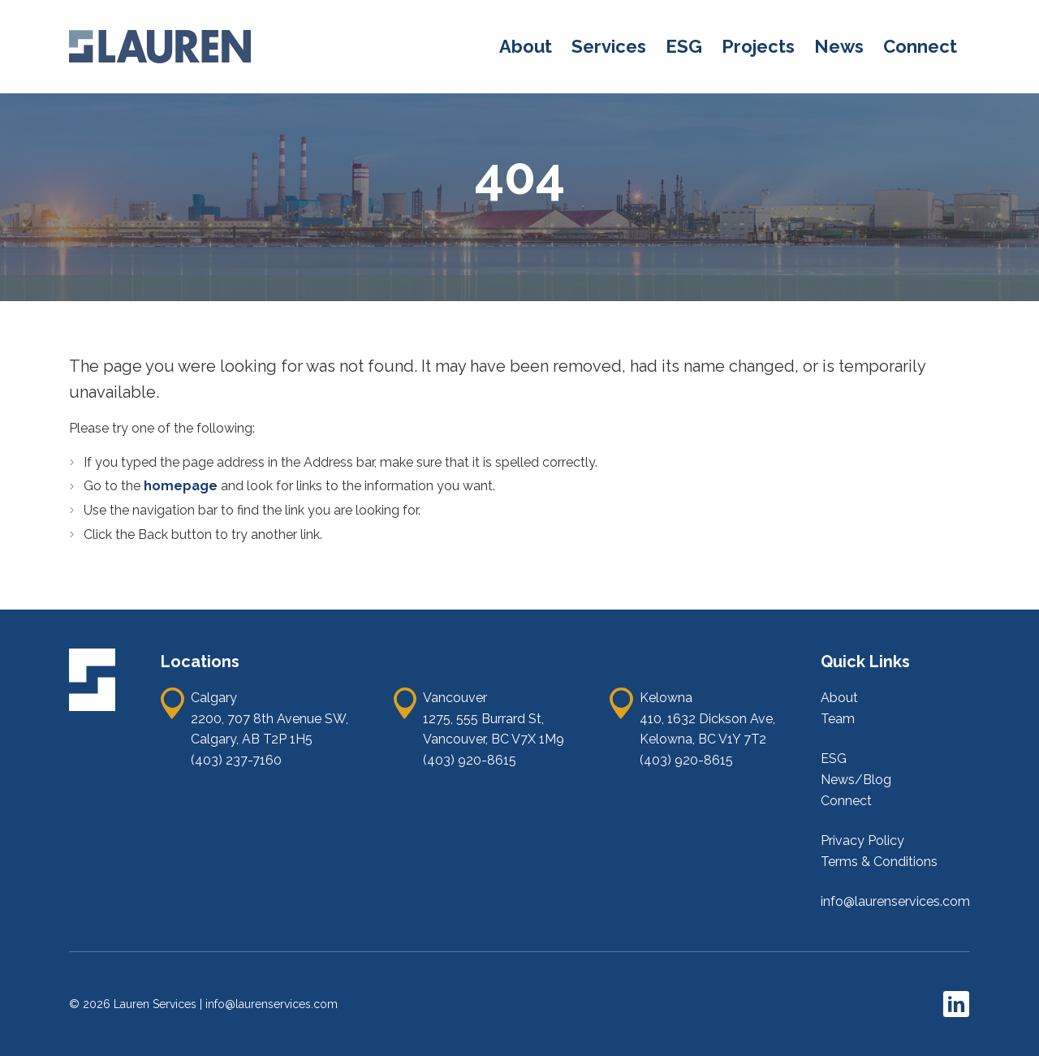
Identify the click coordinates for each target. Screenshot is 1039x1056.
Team (838, 718)
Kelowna (666, 697)
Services (608, 46)
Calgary (214, 697)
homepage (182, 486)
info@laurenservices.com (895, 901)
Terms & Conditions (879, 861)
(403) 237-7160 (236, 760)
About (525, 46)
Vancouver (455, 697)
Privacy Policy (862, 840)
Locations (200, 661)
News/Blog (856, 779)
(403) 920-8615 (469, 760)
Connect (920, 46)
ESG (684, 46)
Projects (758, 46)
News (839, 46)
